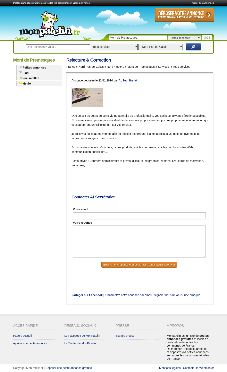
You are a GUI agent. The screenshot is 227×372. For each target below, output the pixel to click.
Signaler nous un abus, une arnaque (177, 295)
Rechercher (193, 46)
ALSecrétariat (128, 80)
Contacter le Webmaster (198, 368)
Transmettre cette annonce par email (128, 295)
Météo (25, 83)
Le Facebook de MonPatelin (82, 335)
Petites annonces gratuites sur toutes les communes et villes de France (51, 3)
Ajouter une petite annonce (30, 343)
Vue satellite (29, 78)
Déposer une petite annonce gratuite (68, 368)
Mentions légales (170, 368)
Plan (24, 72)
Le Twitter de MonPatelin (80, 343)
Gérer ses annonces (203, 3)
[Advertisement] (146, 181)
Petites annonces (32, 67)
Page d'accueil (22, 335)
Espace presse (125, 335)
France (70, 66)
